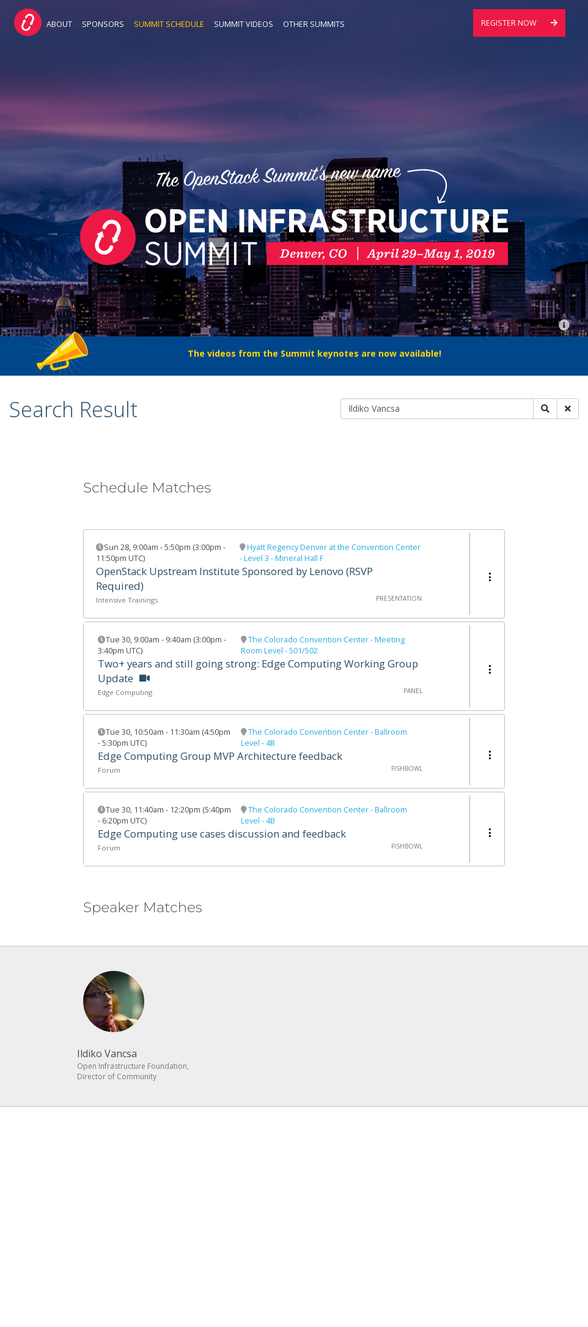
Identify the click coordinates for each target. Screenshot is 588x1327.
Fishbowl (406, 768)
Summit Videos (243, 24)
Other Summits (314, 24)
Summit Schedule (169, 24)
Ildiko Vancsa (107, 1053)
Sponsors (103, 24)
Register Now (519, 23)
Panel (412, 690)
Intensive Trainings (127, 599)
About (59, 24)
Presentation (399, 598)
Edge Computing (125, 692)
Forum (109, 770)
